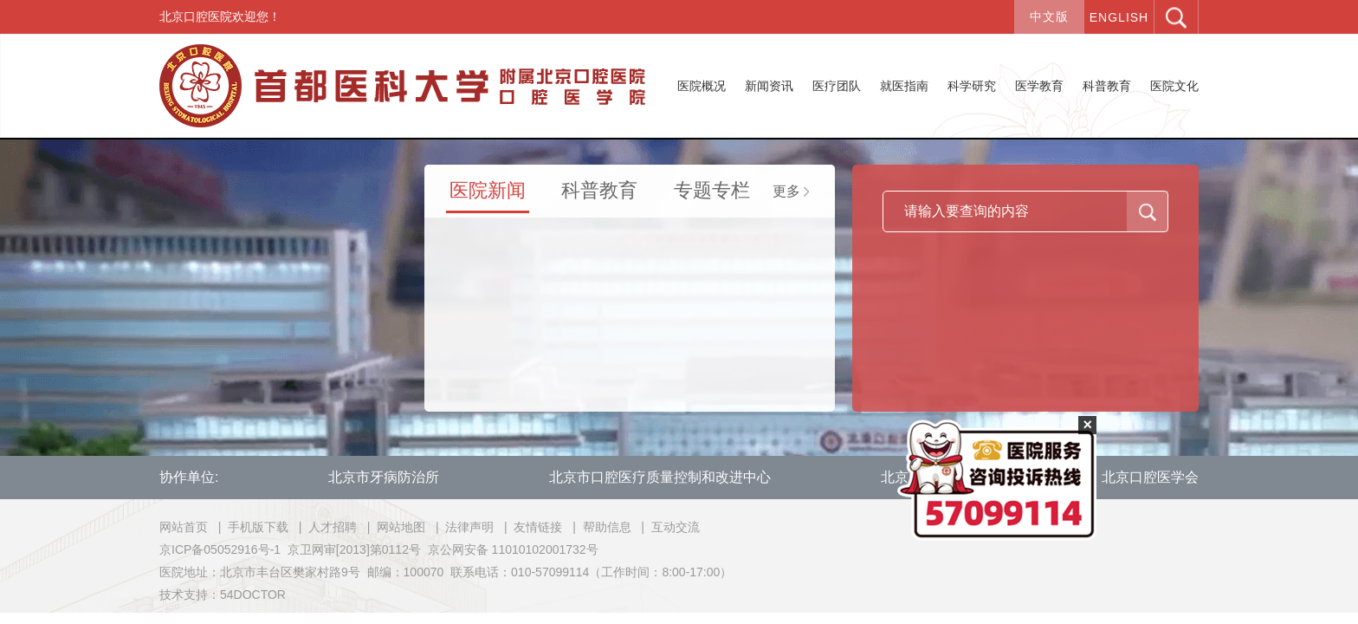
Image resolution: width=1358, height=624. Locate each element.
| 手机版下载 (249, 527)
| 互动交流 (666, 527)
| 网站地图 (392, 527)
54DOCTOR (253, 594)
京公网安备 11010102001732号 (513, 549)
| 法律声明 (461, 527)
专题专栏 (712, 190)
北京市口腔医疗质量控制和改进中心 (660, 477)
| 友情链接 (529, 527)
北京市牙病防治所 (383, 477)
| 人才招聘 (324, 527)
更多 (791, 191)
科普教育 (599, 190)
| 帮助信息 (598, 527)
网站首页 (183, 527)
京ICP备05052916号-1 (220, 549)
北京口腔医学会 (1150, 477)
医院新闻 (487, 190)
